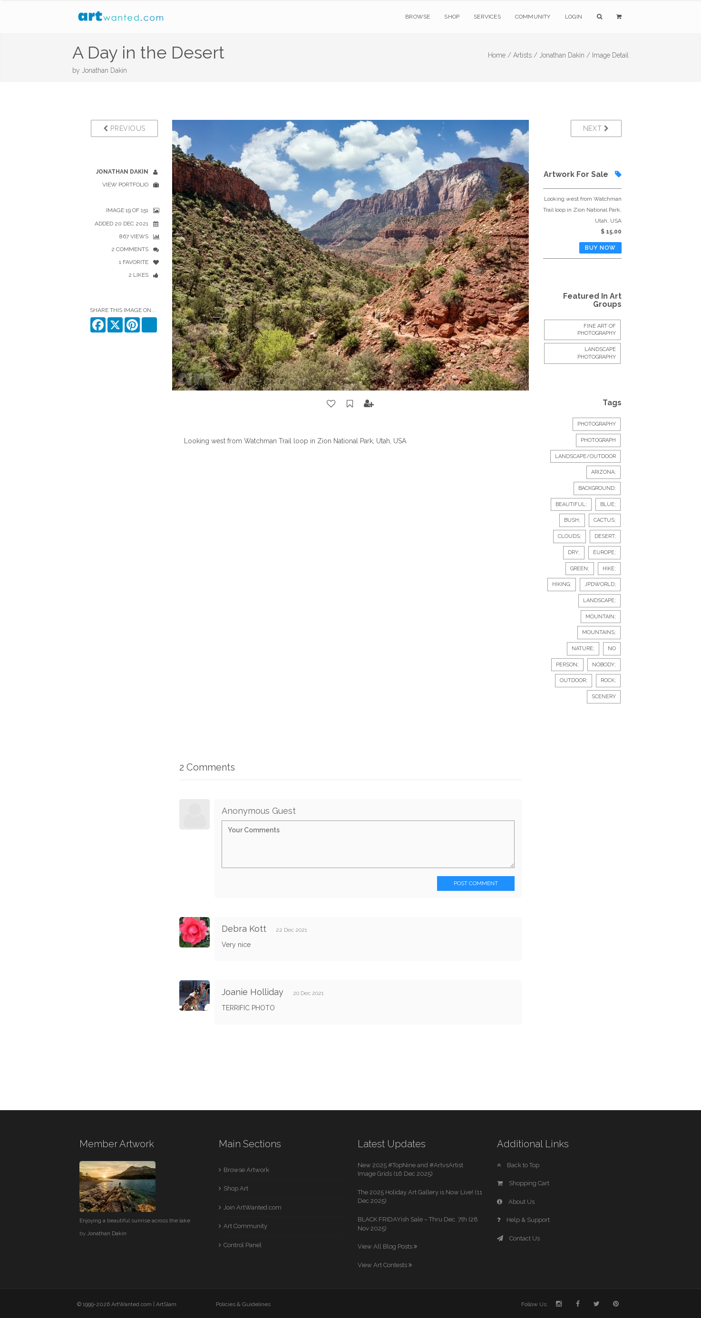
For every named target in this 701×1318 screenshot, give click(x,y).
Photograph (598, 440)
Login (574, 16)
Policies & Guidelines (243, 1304)
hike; (609, 569)
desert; (605, 536)
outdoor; (573, 680)
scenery (604, 696)
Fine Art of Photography (596, 330)
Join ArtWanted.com (253, 1207)
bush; (572, 520)
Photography (596, 424)
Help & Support (523, 1219)
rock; (608, 680)
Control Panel (243, 1245)
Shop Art (236, 1188)
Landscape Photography (596, 353)
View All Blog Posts (387, 1246)
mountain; (600, 617)
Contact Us (518, 1238)
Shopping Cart (523, 1183)
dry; (574, 552)
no (612, 648)
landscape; (599, 600)
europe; (604, 552)
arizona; (603, 472)
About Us (516, 1201)
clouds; (569, 536)
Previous (124, 128)
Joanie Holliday (252, 992)
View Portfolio (125, 184)
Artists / (525, 55)
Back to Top (518, 1165)
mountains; (599, 632)
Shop (451, 16)
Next (596, 128)
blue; (608, 504)
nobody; (604, 665)
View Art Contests (385, 1265)
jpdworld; (600, 584)
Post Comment (476, 883)
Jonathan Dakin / (564, 55)
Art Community (245, 1226)
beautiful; (571, 504)
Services (487, 16)
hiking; (561, 584)
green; (579, 569)
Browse (417, 16)
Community (533, 16)
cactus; (605, 520)
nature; (583, 648)
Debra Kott (244, 929)
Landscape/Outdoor (585, 456)
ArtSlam (166, 1304)
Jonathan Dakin (104, 70)
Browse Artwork (246, 1169)
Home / (499, 55)
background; (597, 488)
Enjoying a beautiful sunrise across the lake (134, 1220)
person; (567, 665)
